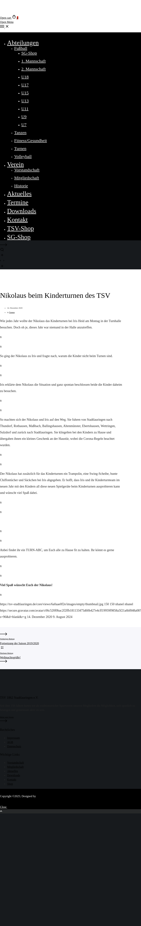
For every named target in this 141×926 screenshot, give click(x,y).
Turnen (12, 312)
